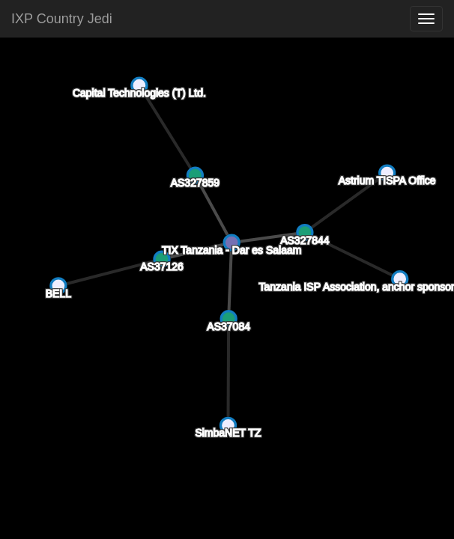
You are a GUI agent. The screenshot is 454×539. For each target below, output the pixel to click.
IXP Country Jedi (61, 18)
